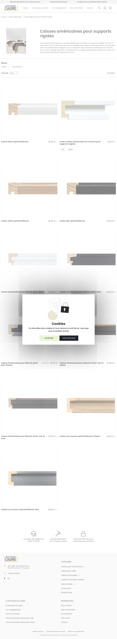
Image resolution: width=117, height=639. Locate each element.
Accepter (49, 338)
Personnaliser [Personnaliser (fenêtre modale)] (69, 338)
